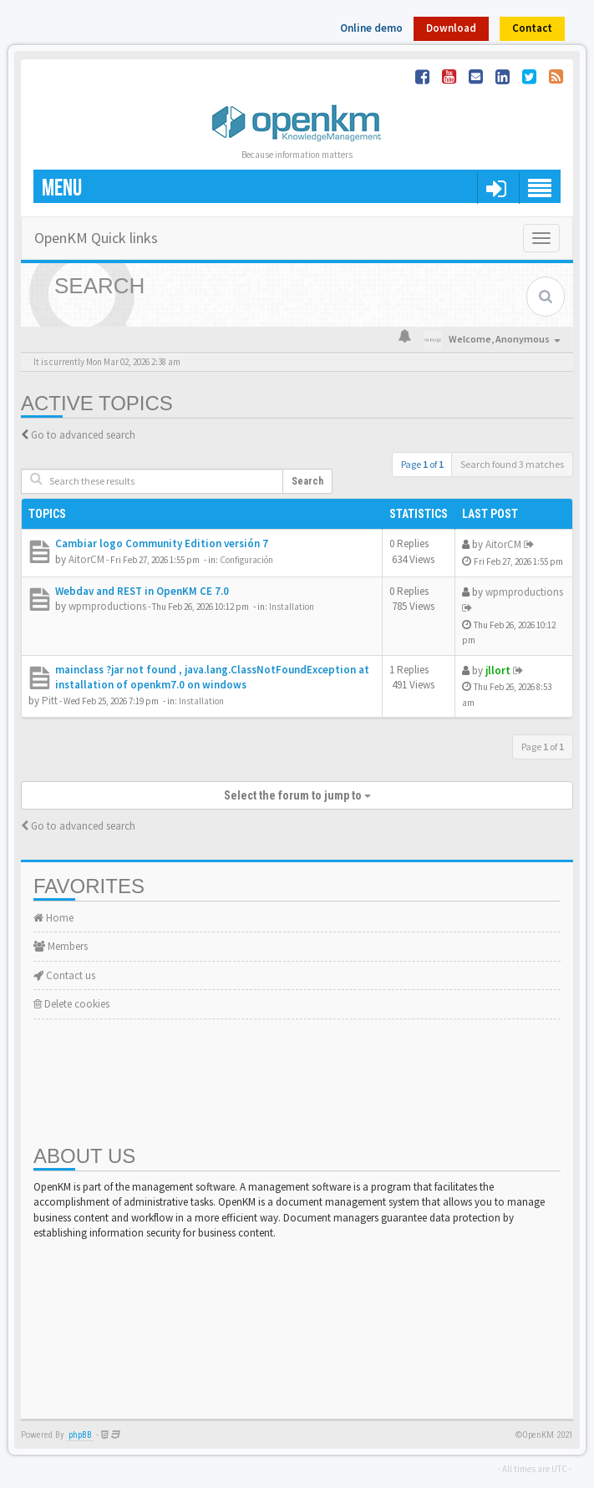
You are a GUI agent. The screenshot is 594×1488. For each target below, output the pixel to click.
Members (60, 946)
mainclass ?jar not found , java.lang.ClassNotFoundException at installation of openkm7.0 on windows (212, 678)
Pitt (50, 700)
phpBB (80, 1435)
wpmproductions (107, 606)
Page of (422, 464)
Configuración (246, 560)
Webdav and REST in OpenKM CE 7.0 (142, 591)
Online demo (371, 28)
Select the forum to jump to (297, 795)
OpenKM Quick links (96, 237)
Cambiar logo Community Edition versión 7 (161, 543)
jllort (497, 670)
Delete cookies (71, 1004)
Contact (532, 28)
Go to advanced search (83, 435)
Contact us (64, 975)
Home (53, 918)
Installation (291, 606)
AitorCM (86, 559)
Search (307, 481)
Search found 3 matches (512, 464)
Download (451, 28)
